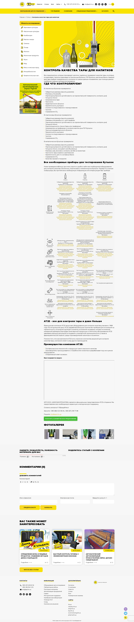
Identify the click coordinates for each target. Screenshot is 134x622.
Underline (25, 482)
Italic (23, 482)
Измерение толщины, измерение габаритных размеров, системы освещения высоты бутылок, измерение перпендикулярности (65, 188)
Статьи (42, 4)
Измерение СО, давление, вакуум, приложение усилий (65, 245)
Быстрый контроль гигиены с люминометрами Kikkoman (66, 555)
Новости (35, 4)
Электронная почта (67, 498)
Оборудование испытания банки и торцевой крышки (104, 217)
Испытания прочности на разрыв (66, 285)
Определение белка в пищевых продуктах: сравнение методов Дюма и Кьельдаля (34, 556)
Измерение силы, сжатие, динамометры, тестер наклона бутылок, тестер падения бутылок (65, 254)
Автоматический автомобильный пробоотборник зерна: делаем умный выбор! (99, 557)
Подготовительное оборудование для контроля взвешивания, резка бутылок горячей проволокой (85, 227)
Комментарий (25, 479)
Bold (21, 482)
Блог (48, 4)
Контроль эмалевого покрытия (104, 316)
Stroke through (27, 482)
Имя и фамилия (25, 498)
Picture (38, 482)
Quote (31, 482)
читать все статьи (31, 570)
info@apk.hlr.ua (55, 414)
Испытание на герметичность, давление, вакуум (65, 276)
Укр (110, 4)
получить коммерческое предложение (60, 418)
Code (33, 482)
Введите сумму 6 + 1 (100, 498)
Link (36, 482)
